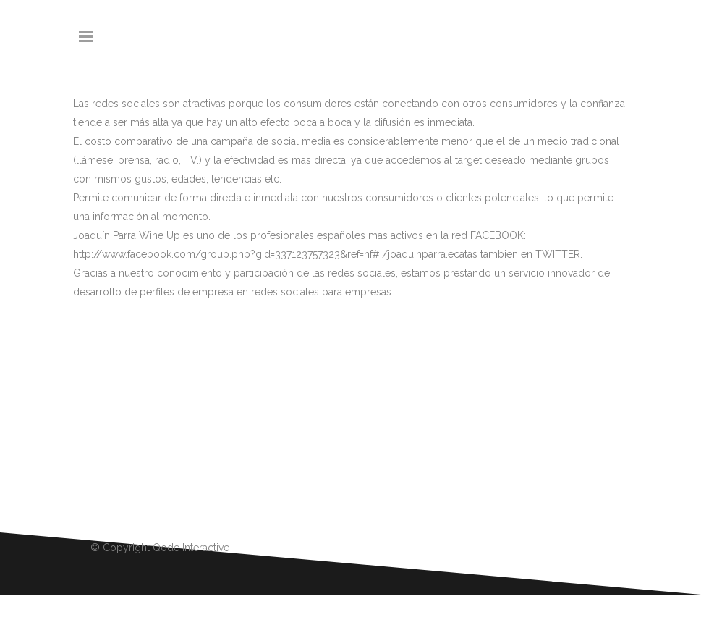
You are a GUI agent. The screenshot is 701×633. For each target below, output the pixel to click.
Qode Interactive (191, 547)
